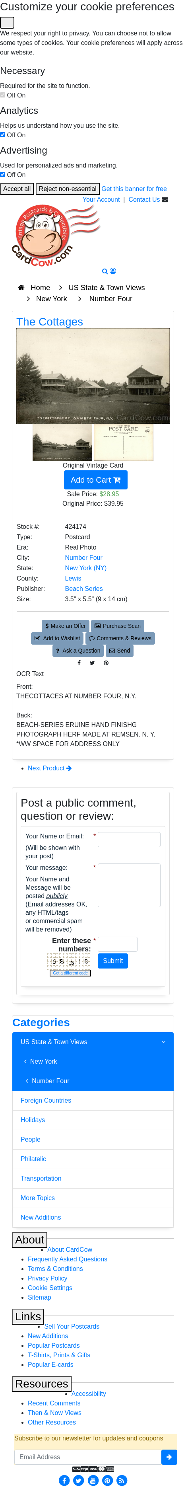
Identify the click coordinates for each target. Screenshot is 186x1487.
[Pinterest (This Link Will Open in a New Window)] (106, 663)
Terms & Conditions (55, 1268)
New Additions (41, 1217)
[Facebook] (64, 1480)
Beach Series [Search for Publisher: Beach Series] (84, 588)
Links (28, 1316)
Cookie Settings (50, 1287)
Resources (41, 1384)
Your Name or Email (53, 836)
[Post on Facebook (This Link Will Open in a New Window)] (79, 663)
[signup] (169, 1457)
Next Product (50, 768)
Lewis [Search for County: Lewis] (73, 578)
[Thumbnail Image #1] (63, 441)
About (29, 1240)
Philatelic (33, 1159)
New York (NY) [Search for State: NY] (86, 568)
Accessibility (89, 1393)
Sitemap (39, 1297)
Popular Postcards (54, 1345)
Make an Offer (65, 626)
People (31, 1139)
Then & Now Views (54, 1412)
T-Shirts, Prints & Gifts (59, 1355)
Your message (45, 867)
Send (119, 650)
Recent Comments (54, 1403)
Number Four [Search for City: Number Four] (84, 557)
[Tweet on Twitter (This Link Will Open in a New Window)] (92, 663)
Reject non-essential (68, 188)
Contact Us (144, 199)
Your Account (101, 199)
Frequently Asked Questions (67, 1259)
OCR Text (30, 673)
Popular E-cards (51, 1364)
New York (39, 1061)
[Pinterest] (107, 1480)
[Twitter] (78, 1480)
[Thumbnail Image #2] (123, 441)
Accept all (17, 188)
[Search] (105, 271)
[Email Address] (87, 1457)
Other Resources (52, 1422)
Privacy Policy (48, 1278)
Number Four (45, 1081)
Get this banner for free (134, 188)
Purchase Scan (118, 626)
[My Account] (113, 271)
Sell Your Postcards (71, 1326)
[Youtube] (93, 1480)
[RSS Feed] (122, 1480)
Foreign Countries (46, 1100)
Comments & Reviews (120, 638)
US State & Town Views (93, 1042)
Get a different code (70, 973)
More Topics (38, 1198)
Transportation (41, 1178)
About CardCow (69, 1249)
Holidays (33, 1120)
